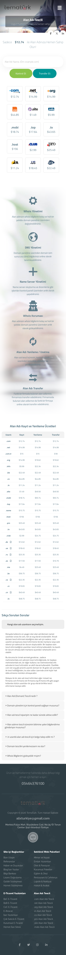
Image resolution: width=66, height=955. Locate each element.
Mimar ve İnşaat (42, 857)
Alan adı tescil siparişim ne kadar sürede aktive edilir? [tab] (31, 715)
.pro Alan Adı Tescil (43, 919)
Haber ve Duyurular (13, 865)
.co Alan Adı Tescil (43, 915)
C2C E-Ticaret (10, 907)
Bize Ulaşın (9, 857)
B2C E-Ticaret (10, 899)
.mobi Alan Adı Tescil (44, 927)
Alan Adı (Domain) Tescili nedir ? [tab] (21, 696)
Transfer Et (44, 73)
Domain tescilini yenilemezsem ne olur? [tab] (25, 746)
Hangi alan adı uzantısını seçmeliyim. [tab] (24, 624)
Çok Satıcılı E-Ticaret (14, 919)
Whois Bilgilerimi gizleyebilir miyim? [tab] (23, 756)
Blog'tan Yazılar (11, 869)
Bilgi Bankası (10, 873)
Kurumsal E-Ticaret (13, 923)
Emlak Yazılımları (42, 861)
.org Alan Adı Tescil (43, 907)
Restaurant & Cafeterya (45, 877)
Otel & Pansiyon (42, 865)
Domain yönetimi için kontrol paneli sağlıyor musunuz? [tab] (32, 705)
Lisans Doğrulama (13, 877)
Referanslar (9, 861)
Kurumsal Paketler (43, 869)
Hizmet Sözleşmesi (13, 885)
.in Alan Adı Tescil (42, 911)
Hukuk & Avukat (41, 885)
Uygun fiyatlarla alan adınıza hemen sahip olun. (33, 24)
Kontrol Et (21, 73)
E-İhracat (8, 911)
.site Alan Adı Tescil (43, 923)
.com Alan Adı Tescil (44, 899)
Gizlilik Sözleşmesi (13, 881)
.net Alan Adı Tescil (43, 903)
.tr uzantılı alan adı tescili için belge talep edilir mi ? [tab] (30, 737)
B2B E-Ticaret (10, 903)
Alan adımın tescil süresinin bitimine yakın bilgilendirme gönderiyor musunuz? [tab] (32, 726)
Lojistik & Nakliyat (42, 881)
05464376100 (33, 783)
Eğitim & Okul (41, 873)
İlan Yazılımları (11, 915)
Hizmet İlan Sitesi (12, 927)
